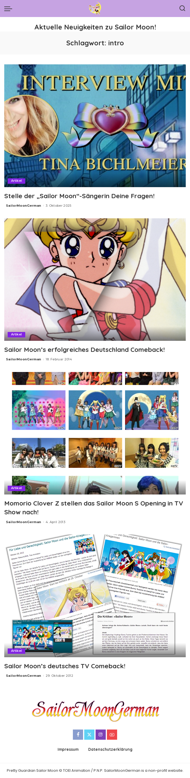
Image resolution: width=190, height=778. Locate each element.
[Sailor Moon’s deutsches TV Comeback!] (95, 595)
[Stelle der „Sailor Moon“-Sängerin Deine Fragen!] (95, 125)
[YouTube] (112, 735)
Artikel (16, 181)
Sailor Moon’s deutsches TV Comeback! (69, 665)
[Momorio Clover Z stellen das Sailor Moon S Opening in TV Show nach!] (95, 433)
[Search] (182, 8)
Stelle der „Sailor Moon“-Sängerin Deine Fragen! (84, 195)
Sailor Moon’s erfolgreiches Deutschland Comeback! (91, 349)
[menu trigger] (9, 8)
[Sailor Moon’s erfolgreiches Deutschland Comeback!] (95, 279)
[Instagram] (101, 735)
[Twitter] (89, 735)
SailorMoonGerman (23, 206)
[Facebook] (78, 735)
